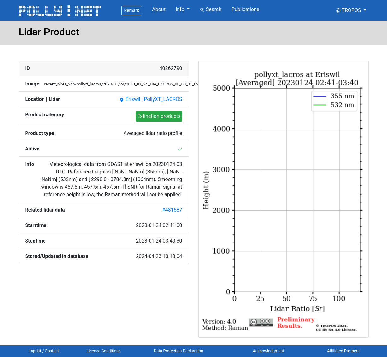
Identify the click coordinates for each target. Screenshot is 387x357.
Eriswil (129, 99)
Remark (131, 10)
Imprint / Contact (43, 350)
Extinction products (159, 116)
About (159, 9)
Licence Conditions (103, 350)
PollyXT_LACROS (163, 99)
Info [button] (181, 9)
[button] (350, 10)
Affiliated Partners (343, 350)
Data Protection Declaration (178, 350)
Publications (245, 9)
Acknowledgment (268, 350)
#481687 (172, 210)
